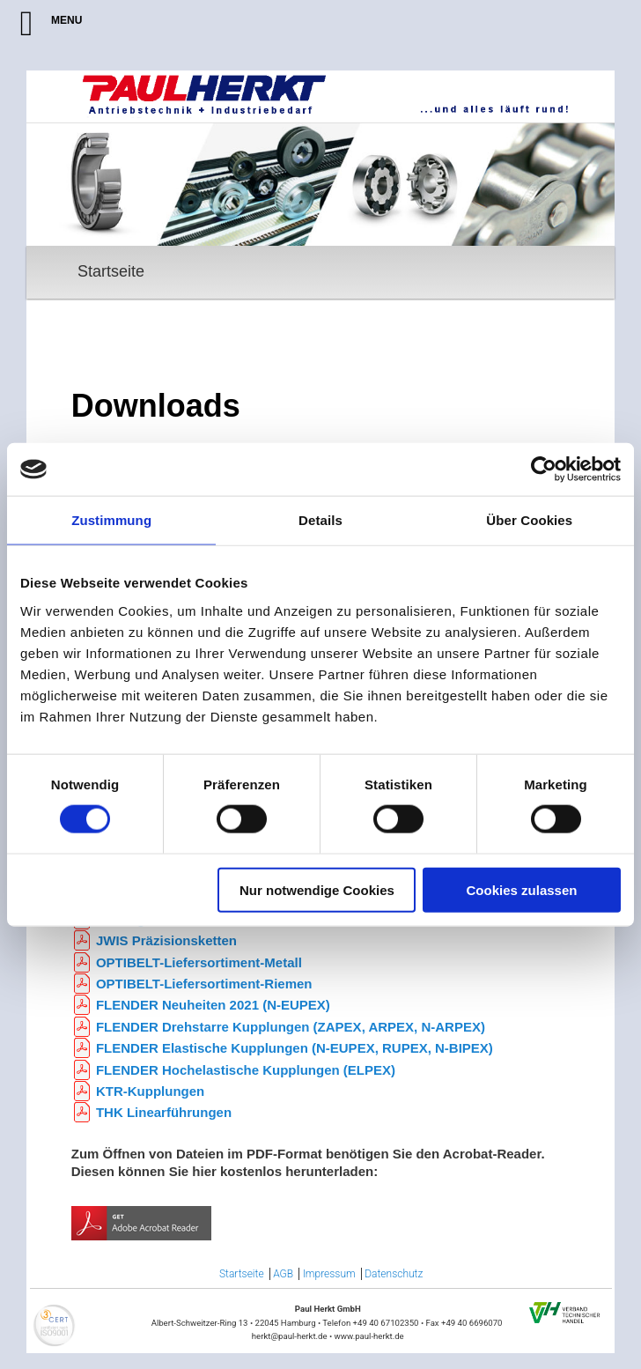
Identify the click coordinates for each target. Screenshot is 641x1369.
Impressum (329, 1274)
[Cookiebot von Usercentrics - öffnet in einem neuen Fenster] (544, 469)
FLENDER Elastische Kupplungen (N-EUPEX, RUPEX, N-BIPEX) (294, 1047)
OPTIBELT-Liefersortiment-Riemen (204, 983)
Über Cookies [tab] (529, 520)
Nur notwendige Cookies (316, 889)
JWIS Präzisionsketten (166, 940)
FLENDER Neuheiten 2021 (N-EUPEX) (213, 1004)
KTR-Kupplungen (150, 1091)
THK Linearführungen (164, 1112)
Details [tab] (320, 520)
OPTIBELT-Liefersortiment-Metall (199, 962)
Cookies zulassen (522, 889)
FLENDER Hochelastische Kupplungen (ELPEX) (245, 1069)
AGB (283, 1274)
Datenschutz (394, 1274)
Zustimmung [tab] (111, 520)
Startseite (110, 271)
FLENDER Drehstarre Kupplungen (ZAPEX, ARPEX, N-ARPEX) (290, 1026)
